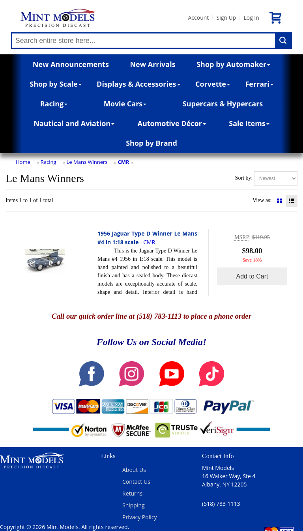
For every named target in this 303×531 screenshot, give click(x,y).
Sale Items (249, 123)
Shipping (133, 505)
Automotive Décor (171, 123)
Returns (132, 493)
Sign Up (226, 17)
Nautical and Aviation (74, 123)
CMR (123, 161)
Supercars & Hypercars (223, 103)
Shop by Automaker (233, 64)
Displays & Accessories (138, 84)
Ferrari (259, 84)
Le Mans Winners (87, 161)
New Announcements (71, 64)
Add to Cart (252, 276)
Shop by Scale (55, 84)
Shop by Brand (151, 143)
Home (23, 161)
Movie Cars (125, 103)
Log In (251, 17)
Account (198, 17)
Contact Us (136, 481)
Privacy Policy (139, 517)
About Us (134, 469)
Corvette (212, 84)
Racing (54, 103)
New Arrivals (152, 64)
